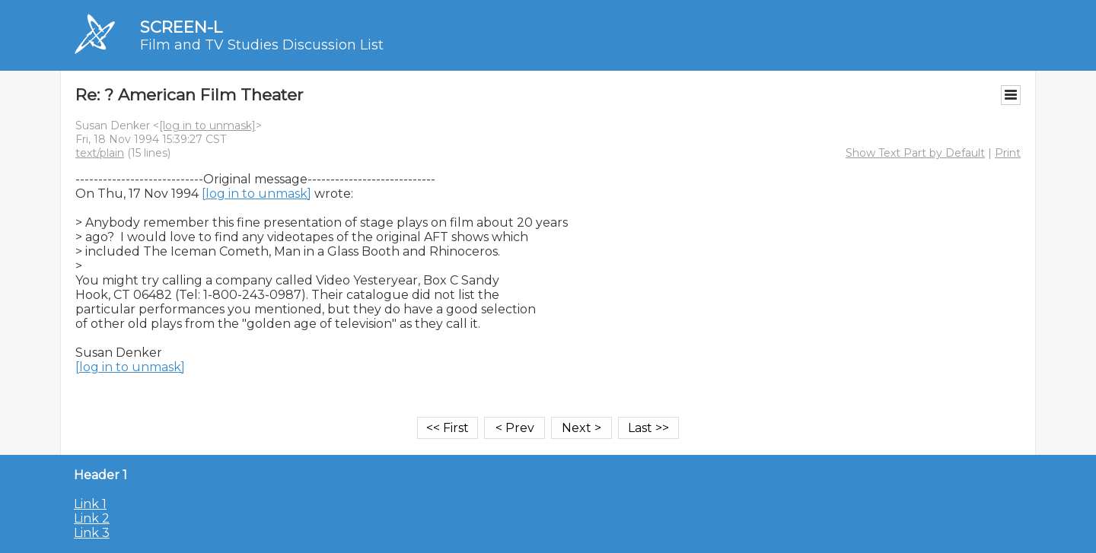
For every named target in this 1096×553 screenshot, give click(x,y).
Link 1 (90, 504)
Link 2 (92, 518)
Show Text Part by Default (915, 153)
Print (1008, 153)
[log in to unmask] (207, 125)
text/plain (99, 153)
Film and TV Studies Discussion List (262, 45)
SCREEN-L (181, 27)
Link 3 (92, 533)
